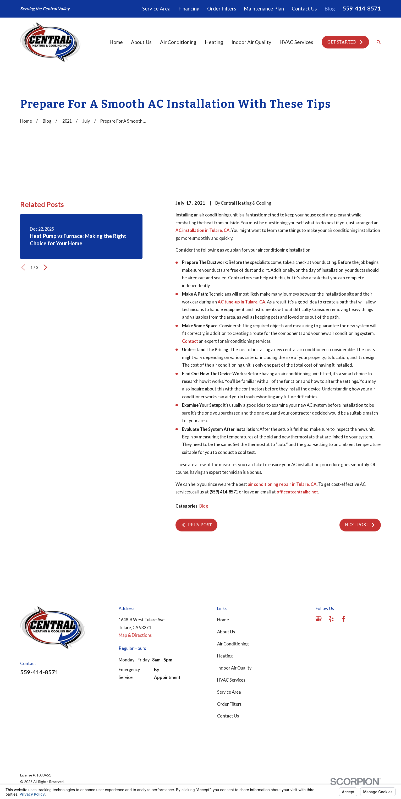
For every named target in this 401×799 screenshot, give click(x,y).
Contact (190, 341)
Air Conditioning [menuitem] (178, 42)
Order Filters (221, 9)
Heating (225, 655)
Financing (189, 9)
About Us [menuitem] (141, 42)
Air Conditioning (233, 643)
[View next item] (45, 267)
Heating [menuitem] (214, 42)
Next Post (360, 524)
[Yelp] (331, 619)
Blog (330, 9)
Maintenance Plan (264, 9)
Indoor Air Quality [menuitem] (251, 42)
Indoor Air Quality (234, 667)
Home (223, 619)
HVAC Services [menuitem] (296, 42)
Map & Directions (135, 635)
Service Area (156, 9)
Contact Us (304, 9)
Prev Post (196, 524)
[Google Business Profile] (319, 619)
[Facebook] (344, 619)
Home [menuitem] (116, 42)
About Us (226, 631)
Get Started (345, 42)
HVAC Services (231, 679)
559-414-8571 (362, 8)
